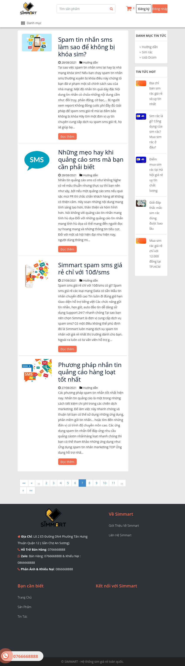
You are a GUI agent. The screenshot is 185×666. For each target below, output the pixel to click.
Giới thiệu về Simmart (124, 525)
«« (23, 483)
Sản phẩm (24, 607)
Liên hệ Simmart (120, 535)
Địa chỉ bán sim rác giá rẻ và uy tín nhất (155, 93)
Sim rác (145, 52)
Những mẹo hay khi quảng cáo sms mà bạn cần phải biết (91, 159)
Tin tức (22, 616)
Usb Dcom (148, 57)
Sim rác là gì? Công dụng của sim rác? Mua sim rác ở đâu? (156, 131)
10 (104, 483)
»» (30, 490)
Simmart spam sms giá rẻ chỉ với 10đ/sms (90, 268)
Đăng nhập (159, 9)
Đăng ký (143, 9)
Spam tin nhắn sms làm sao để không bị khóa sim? (86, 46)
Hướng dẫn (148, 47)
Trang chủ (25, 597)
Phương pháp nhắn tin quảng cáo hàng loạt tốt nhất (90, 372)
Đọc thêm (67, 136)
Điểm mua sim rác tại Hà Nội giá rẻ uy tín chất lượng (156, 175)
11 (113, 483)
